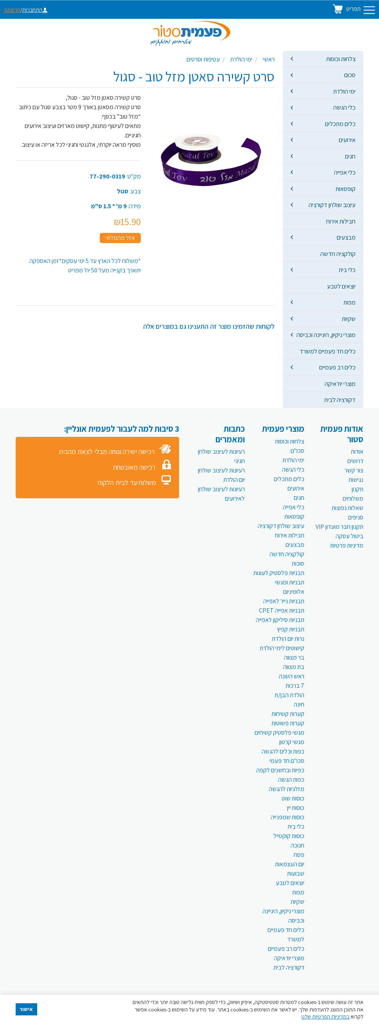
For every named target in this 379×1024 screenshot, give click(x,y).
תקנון (357, 489)
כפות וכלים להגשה (283, 751)
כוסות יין (295, 808)
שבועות (295, 873)
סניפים (355, 517)
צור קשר (354, 470)
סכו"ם (297, 451)
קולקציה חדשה (338, 253)
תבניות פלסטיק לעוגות (278, 573)
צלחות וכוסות (341, 58)
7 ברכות (295, 685)
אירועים (347, 139)
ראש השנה (291, 676)
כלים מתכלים (340, 123)
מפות (349, 302)
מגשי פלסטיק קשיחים (279, 732)
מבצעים (346, 237)
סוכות (298, 563)
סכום (350, 74)
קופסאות (346, 188)
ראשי (269, 59)
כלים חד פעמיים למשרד (328, 351)
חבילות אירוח (341, 221)
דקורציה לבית (340, 399)
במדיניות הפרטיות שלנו (325, 1016)
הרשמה (12, 9)
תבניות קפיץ (290, 629)
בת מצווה (293, 667)
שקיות (349, 318)
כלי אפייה (345, 172)
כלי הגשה (344, 107)
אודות (357, 451)
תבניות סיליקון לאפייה (280, 620)
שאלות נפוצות (347, 508)
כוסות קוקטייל (288, 836)
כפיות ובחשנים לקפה (280, 770)
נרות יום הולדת (288, 639)
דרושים (355, 461)
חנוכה (297, 845)
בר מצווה (294, 657)
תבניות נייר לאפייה (283, 601)
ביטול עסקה (349, 536)
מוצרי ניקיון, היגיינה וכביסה (326, 334)
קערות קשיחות (287, 714)
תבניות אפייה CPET (281, 610)
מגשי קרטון (291, 742)
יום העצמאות (289, 864)
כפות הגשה (291, 779)
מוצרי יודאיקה (340, 383)
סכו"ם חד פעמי (286, 761)
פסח (299, 855)
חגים (350, 156)
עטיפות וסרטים (203, 59)
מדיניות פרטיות (346, 545)
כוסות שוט (293, 798)
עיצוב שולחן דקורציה (332, 204)
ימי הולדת (344, 91)
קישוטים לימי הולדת (282, 648)
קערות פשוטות (287, 723)
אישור (26, 1009)
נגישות (355, 480)
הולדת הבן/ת (289, 695)
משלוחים (353, 498)
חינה (299, 704)
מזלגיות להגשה (286, 789)
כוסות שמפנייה (287, 817)
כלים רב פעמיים (337, 367)
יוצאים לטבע (341, 286)
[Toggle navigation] (369, 10)
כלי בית (347, 269)
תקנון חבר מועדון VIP (339, 527)
